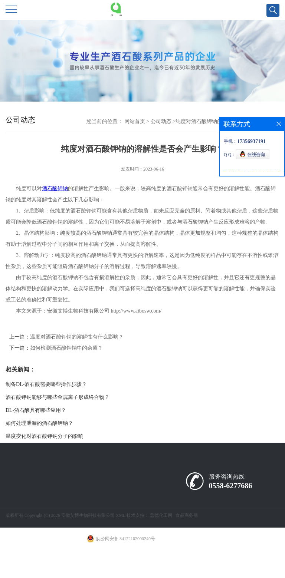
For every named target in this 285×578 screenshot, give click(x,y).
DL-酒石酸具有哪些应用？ (36, 410)
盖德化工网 (161, 515)
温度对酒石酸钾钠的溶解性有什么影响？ (77, 337)
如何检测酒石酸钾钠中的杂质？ (66, 348)
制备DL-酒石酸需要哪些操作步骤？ (46, 384)
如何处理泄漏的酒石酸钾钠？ (39, 423)
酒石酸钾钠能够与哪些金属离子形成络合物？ (57, 397)
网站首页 (134, 121)
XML (120, 515)
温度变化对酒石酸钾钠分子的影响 (44, 436)
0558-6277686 (230, 486)
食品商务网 (187, 515)
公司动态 (161, 121)
